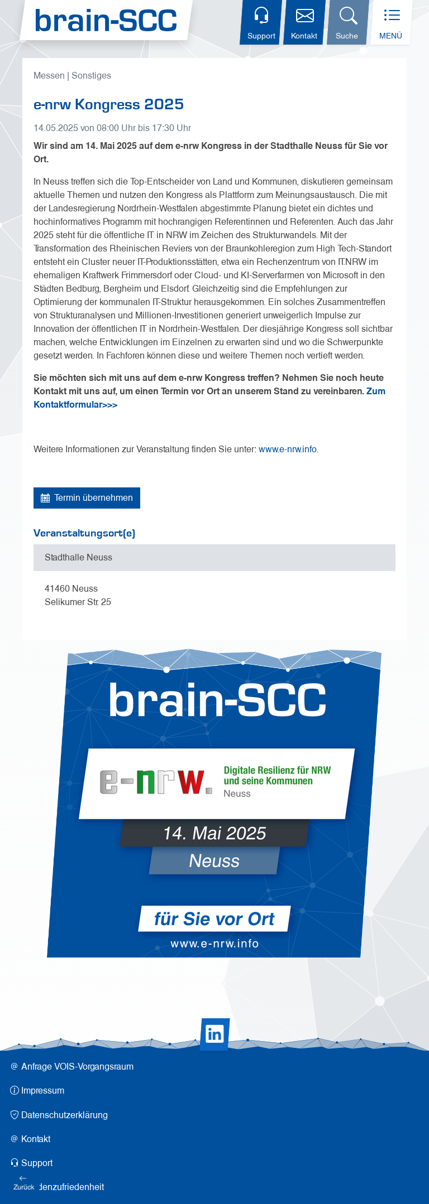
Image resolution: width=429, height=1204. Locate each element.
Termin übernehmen (87, 498)
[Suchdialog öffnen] (348, 22)
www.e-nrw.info (287, 449)
